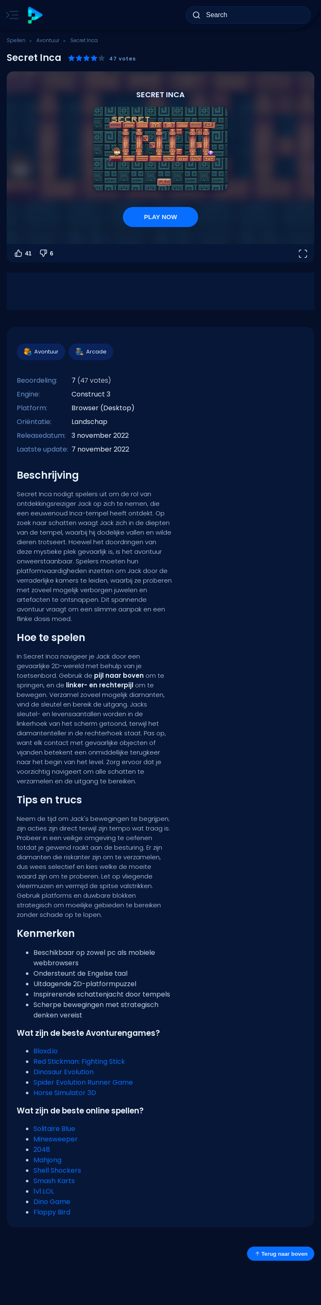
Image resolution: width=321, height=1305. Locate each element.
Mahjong (47, 1160)
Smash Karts (54, 1181)
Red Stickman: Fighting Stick (79, 1061)
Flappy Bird (51, 1212)
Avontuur (47, 40)
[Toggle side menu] (10, 15)
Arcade (90, 352)
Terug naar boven (281, 1253)
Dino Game (51, 1202)
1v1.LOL (43, 1191)
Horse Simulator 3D (64, 1093)
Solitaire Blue (54, 1128)
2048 (41, 1149)
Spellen (16, 40)
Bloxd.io (45, 1051)
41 (22, 253)
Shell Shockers (57, 1170)
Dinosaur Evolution (63, 1072)
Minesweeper (55, 1139)
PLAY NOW (160, 216)
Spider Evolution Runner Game (83, 1082)
